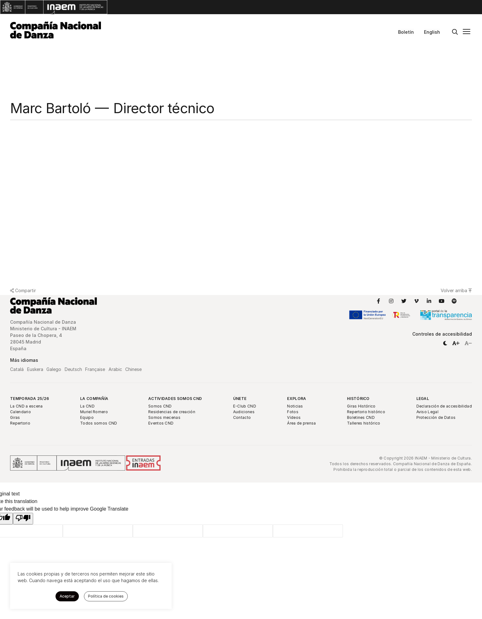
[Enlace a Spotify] (454, 301)
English (432, 32)
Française (95, 369)
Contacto (242, 417)
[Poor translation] (23, 518)
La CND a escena (26, 406)
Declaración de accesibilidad (444, 406)
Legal (422, 398)
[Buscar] (455, 32)
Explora (296, 398)
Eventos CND (160, 423)
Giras (15, 417)
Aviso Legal (427, 411)
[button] (445, 343)
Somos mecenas (164, 417)
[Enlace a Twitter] (404, 301)
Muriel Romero (94, 411)
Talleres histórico (363, 423)
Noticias (295, 406)
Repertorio (20, 423)
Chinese (133, 369)
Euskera (35, 369)
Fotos (292, 411)
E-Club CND (244, 406)
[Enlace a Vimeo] (416, 301)
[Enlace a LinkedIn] (429, 301)
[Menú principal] (466, 32)
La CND (87, 406)
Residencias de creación (171, 411)
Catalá (17, 369)
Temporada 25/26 (29, 398)
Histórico (358, 398)
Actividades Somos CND (175, 398)
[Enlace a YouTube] (442, 301)
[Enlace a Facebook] (378, 301)
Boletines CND (361, 417)
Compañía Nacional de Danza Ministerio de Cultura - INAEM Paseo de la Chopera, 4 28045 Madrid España (43, 335)
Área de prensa (301, 423)
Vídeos (294, 417)
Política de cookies (106, 596)
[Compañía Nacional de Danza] (55, 29)
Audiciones (244, 411)
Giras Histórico (361, 406)
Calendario (20, 411)
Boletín (406, 32)
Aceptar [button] (67, 596)
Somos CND (160, 406)
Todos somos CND (98, 423)
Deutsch (73, 369)
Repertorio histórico (366, 411)
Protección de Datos (436, 417)
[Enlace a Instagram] (391, 301)
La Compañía (94, 398)
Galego (53, 369)
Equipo (87, 417)
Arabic (115, 369)
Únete (240, 398)
